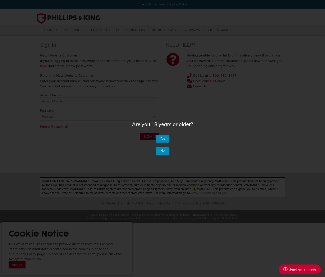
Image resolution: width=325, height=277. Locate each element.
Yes (162, 138)
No (162, 150)
